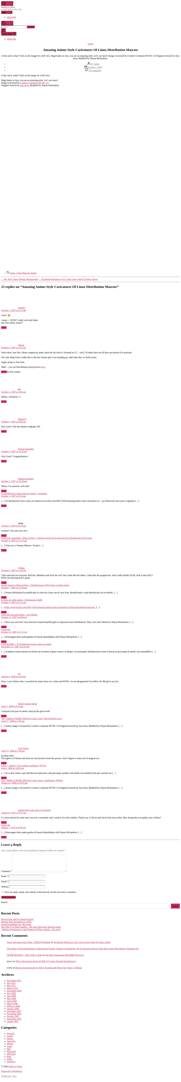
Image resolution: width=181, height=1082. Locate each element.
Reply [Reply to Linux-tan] (3, 641)
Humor (10, 1042)
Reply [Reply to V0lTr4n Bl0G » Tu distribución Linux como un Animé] (3, 656)
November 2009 (14, 994)
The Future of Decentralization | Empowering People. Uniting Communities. (41, 952)
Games (10, 1039)
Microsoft (11, 1055)
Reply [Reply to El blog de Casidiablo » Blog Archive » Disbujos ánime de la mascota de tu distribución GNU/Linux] (3, 550)
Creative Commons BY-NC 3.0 (34, 83)
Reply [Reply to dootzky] (3, 327)
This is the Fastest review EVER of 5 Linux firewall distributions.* (46, 965)
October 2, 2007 (95, 67)
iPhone (10, 1047)
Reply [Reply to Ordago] (3, 582)
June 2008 (11, 999)
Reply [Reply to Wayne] (3, 372)
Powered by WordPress (11, 1074)
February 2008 (13, 1009)
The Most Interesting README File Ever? (64, 958)
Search (4, 905)
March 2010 (12, 991)
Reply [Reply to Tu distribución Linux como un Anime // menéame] (3, 506)
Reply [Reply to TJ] (3, 686)
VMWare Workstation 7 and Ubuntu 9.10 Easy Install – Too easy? (31, 933)
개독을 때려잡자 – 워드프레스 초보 (24, 958)
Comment (6, 874)
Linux (90, 44)
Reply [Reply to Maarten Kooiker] (3, 491)
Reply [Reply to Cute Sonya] (3, 763)
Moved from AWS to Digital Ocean (17, 923)
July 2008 (11, 997)
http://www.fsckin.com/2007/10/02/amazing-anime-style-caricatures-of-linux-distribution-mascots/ (51, 607)
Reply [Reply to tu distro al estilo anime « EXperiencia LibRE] (3, 612)
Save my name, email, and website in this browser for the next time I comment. (40, 895)
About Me (11, 17)
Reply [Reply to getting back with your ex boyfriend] (3, 822)
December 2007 (14, 1014)
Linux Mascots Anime (26, 273)
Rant (9, 1060)
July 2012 (11, 986)
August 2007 (12, 1025)
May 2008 (11, 1002)
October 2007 (13, 1020)
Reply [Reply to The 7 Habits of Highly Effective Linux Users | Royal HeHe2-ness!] (3, 731)
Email (4, 885)
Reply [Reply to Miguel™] (3, 431)
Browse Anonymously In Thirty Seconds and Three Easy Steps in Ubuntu (48, 971)
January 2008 (13, 1012)
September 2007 (14, 1022)
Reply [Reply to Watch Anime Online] (3, 716)
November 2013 (14, 984)
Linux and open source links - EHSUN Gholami (28, 946)
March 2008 (12, 1007)
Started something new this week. (16, 928)
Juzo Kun (24, 85)
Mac (9, 1052)
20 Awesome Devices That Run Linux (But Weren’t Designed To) (109, 952)
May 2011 (11, 989)
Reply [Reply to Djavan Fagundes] (3, 461)
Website (4, 890)
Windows (11, 1065)
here (43, 367)
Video (9, 1062)
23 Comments (95, 70)
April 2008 (12, 1004)
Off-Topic (11, 1057)
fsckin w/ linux (8, 7)
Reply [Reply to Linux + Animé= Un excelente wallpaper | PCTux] (3, 778)
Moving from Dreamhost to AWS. (16, 925)
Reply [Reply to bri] (3, 401)
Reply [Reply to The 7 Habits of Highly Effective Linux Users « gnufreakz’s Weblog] (3, 792)
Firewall (10, 1037)
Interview (11, 1044)
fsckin (96, 64)
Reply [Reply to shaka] (3, 535)
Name (4, 879)
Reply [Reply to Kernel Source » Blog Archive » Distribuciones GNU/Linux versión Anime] (3, 597)
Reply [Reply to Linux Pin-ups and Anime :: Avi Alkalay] (3, 627)
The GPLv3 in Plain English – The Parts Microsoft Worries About (31, 930)
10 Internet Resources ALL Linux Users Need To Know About (82, 946)
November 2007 (14, 1017)
